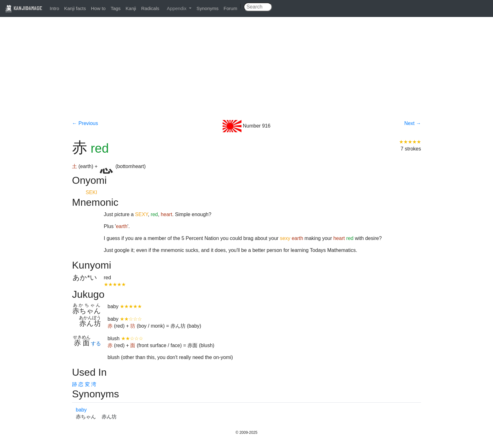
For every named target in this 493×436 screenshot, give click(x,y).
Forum (230, 8)
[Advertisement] (246, 73)
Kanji (131, 8)
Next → (412, 123)
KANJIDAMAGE (23, 8)
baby (81, 409)
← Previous (85, 123)
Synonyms (208, 8)
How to (98, 8)
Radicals (150, 8)
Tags (116, 8)
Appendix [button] (177, 8)
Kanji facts (75, 8)
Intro (54, 8)
